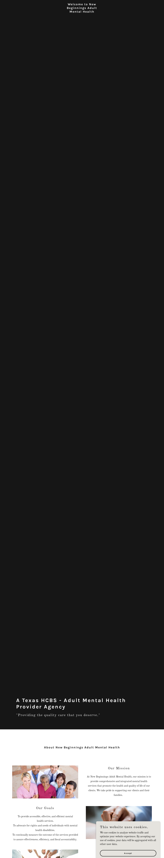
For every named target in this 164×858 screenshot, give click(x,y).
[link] (82, 15)
